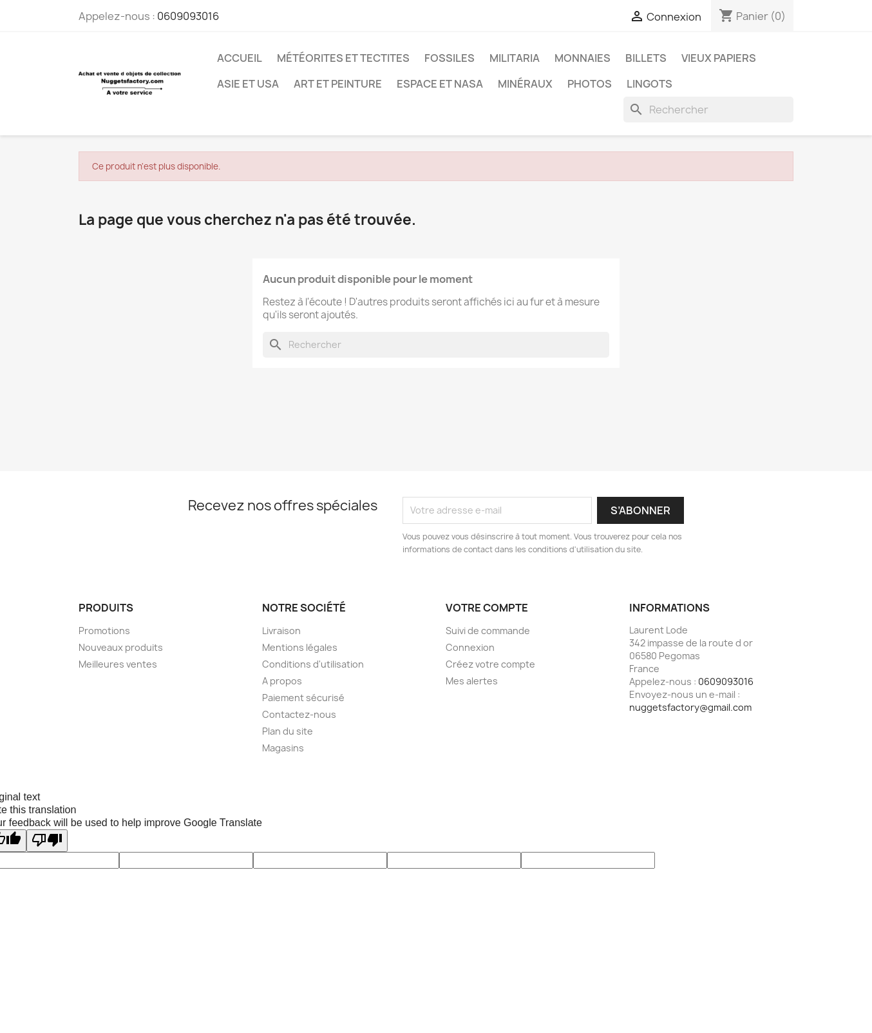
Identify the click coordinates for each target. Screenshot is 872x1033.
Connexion (470, 647)
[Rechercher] (708, 109)
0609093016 (188, 16)
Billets (646, 58)
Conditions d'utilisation (313, 664)
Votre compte (487, 608)
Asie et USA (248, 84)
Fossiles (449, 58)
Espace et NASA (440, 84)
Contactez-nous (299, 714)
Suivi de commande (488, 630)
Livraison (281, 630)
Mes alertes (472, 681)
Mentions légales (299, 647)
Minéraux (525, 84)
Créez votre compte (490, 664)
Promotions (104, 630)
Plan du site (287, 731)
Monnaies (582, 58)
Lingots (649, 84)
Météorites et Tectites (343, 58)
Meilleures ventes (118, 664)
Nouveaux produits (121, 647)
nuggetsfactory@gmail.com (690, 707)
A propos (282, 681)
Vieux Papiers (718, 58)
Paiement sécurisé (303, 697)
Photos (589, 84)
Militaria (514, 58)
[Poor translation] (47, 840)
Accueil (239, 58)
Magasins (283, 748)
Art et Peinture (338, 84)
